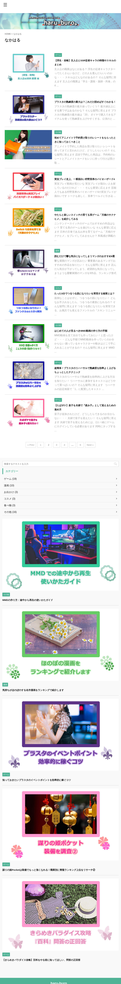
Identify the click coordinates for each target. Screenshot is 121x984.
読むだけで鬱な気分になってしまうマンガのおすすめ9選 (84, 256)
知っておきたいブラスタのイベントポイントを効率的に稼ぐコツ (36, 780)
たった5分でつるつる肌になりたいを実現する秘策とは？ (84, 293)
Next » (90, 444)
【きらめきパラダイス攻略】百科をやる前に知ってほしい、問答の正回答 (41, 960)
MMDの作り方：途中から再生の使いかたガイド (27, 600)
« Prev (30, 444)
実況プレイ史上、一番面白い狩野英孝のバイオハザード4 (84, 179)
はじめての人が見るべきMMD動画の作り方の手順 (80, 330)
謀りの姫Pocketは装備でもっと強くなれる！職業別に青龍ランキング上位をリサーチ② (48, 870)
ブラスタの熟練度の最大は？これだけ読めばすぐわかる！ (85, 101)
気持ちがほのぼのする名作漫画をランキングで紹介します (33, 690)
